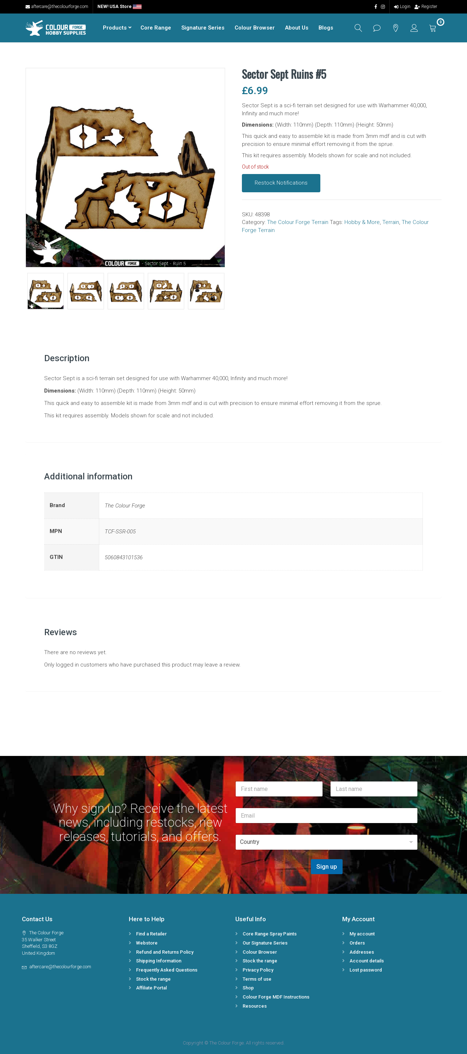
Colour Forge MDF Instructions (276, 997)
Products (115, 27)
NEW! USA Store (119, 6)
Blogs (326, 27)
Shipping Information (158, 961)
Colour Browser (255, 27)
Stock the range (153, 979)
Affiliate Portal (151, 988)
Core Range (155, 27)
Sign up (326, 866)
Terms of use (257, 979)
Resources (255, 1006)
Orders (357, 943)
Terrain (390, 222)
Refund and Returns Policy (164, 952)
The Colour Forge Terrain (297, 222)
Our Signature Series (265, 943)
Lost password (366, 970)
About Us (296, 27)
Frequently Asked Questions (166, 970)
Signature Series (202, 27)
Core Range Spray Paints (270, 934)
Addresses (362, 952)
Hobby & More (362, 222)
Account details (367, 961)
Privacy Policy (258, 970)
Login (402, 6)
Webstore (147, 943)
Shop (248, 988)
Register (425, 6)
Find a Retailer (151, 934)
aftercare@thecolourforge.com (57, 6)
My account (362, 934)
